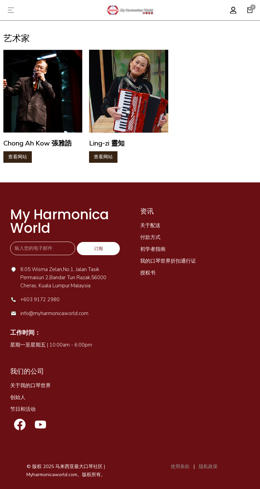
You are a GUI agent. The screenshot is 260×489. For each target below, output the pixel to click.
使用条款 (180, 466)
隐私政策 (207, 466)
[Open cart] (249, 10)
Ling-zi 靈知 (107, 143)
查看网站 (17, 157)
